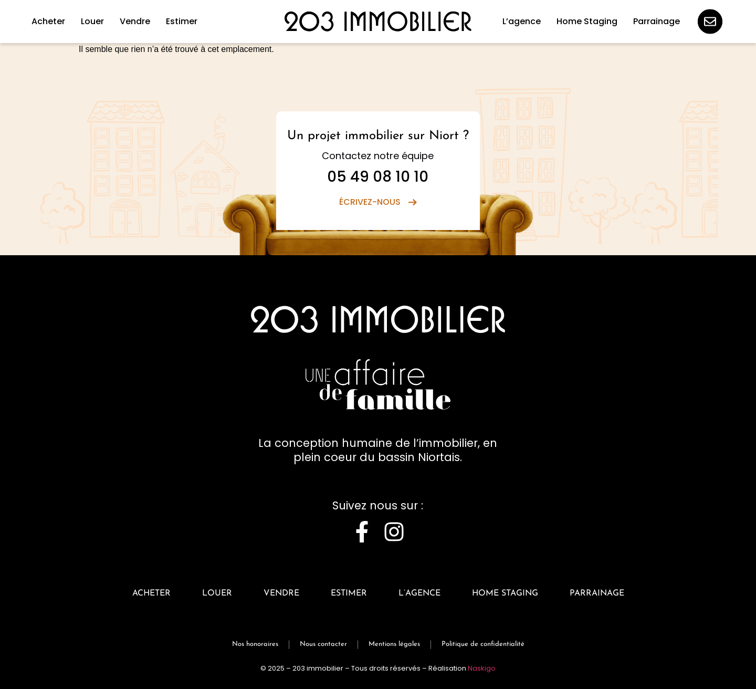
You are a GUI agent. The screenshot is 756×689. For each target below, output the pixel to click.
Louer (217, 593)
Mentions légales (394, 644)
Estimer (349, 593)
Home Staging (505, 593)
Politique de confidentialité (483, 644)
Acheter (151, 593)
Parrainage (597, 593)
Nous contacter (323, 644)
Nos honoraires (255, 644)
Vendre (281, 593)
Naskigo (482, 668)
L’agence (419, 593)
